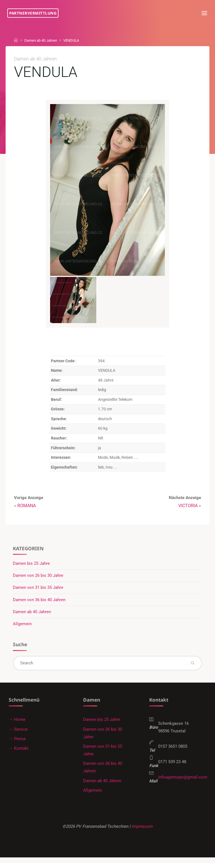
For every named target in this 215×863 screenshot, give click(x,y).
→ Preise (17, 742)
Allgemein (22, 626)
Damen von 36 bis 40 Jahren (39, 602)
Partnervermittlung (34, 13)
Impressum (143, 831)
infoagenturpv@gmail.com (183, 782)
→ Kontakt (19, 752)
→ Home (17, 722)
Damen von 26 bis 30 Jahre (38, 577)
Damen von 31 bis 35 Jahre (38, 589)
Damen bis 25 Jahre (31, 565)
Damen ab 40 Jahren (43, 40)
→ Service (18, 732)
